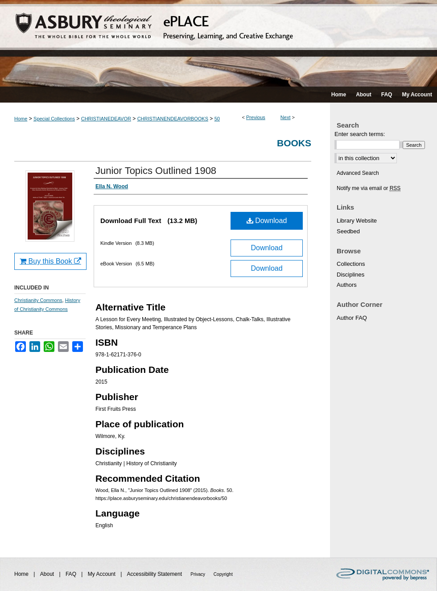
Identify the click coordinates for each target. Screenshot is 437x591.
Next (285, 117)
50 (217, 118)
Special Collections (54, 118)
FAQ (72, 574)
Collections (351, 263)
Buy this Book (50, 261)
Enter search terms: (359, 134)
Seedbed (348, 231)
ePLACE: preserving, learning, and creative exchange (218, 43)
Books (294, 143)
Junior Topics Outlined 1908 (155, 170)
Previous (255, 117)
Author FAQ (352, 317)
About (48, 574)
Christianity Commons (38, 300)
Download (267, 220)
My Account (102, 574)
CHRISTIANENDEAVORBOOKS (172, 118)
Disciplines (350, 274)
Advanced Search (358, 173)
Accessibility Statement (155, 574)
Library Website (357, 220)
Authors (347, 284)
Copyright (223, 574)
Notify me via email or (368, 188)
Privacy (198, 574)
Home (20, 118)
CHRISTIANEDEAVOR (106, 118)
